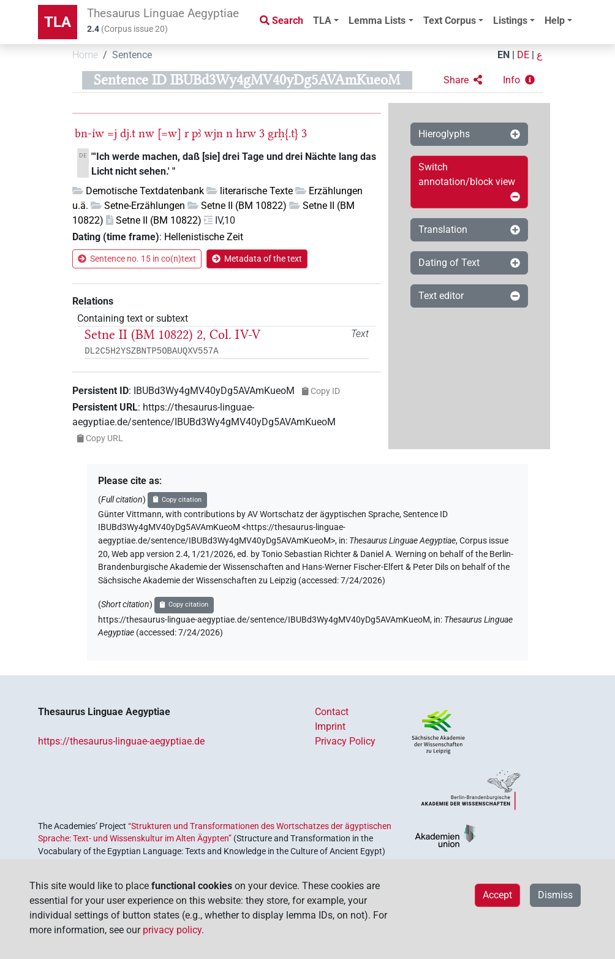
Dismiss (555, 895)
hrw (246, 133)
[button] (463, 80)
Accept (497, 895)
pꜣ (196, 133)
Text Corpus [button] (449, 20)
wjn (213, 133)
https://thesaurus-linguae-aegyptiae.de (121, 741)
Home (85, 55)
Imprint (330, 726)
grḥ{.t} (283, 133)
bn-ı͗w (89, 133)
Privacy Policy (345, 741)
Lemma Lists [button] (377, 20)
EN (503, 55)
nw (146, 133)
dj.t (127, 133)
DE (523, 55)
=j (112, 133)
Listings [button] (510, 20)
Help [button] (555, 20)
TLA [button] (322, 20)
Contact (332, 712)
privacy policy (172, 930)
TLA (57, 22)
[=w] (169, 133)
